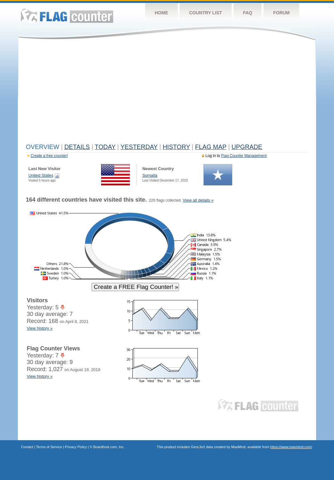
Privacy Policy (76, 447)
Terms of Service (49, 447)
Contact (27, 447)
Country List (205, 12)
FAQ (247, 12)
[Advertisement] (167, 93)
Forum (281, 12)
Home (161, 12)
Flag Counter (67, 16)
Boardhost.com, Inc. (108, 447)
